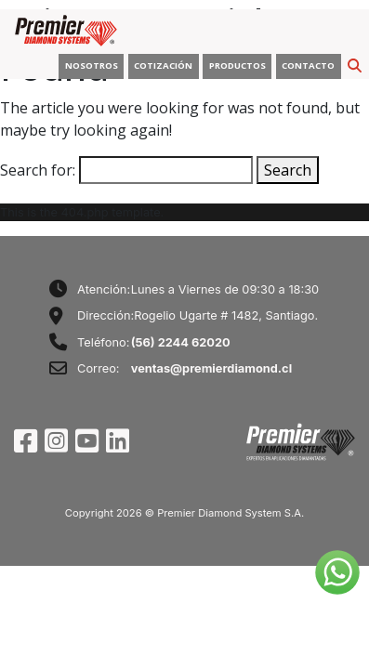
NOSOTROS (91, 65)
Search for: (37, 170)
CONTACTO (308, 65)
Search (287, 170)
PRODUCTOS (237, 65)
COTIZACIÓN (163, 65)
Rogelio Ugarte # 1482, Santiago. (226, 315)
